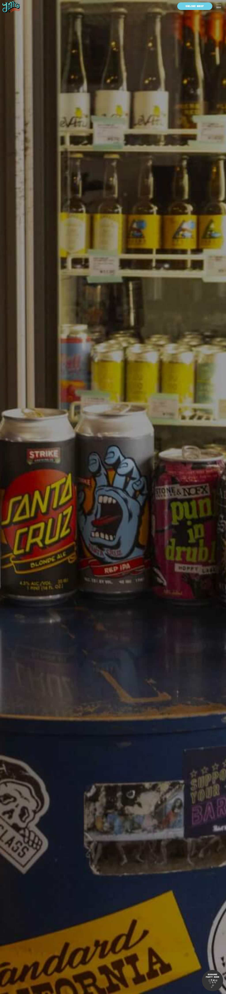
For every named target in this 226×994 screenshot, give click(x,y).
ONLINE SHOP (195, 6)
